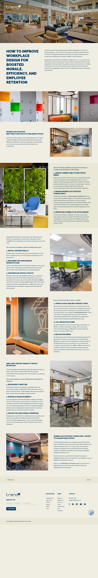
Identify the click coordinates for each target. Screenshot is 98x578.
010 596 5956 (72, 498)
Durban (48, 502)
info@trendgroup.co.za (75, 500)
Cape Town (49, 500)
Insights (75, 6)
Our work (67, 6)
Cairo (47, 508)
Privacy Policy (27, 521)
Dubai (47, 506)
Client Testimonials (60, 505)
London (48, 504)
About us (50, 6)
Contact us (84, 6)
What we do (59, 6)
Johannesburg (49, 498)
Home (43, 6)
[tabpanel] (49, 21)
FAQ (58, 508)
